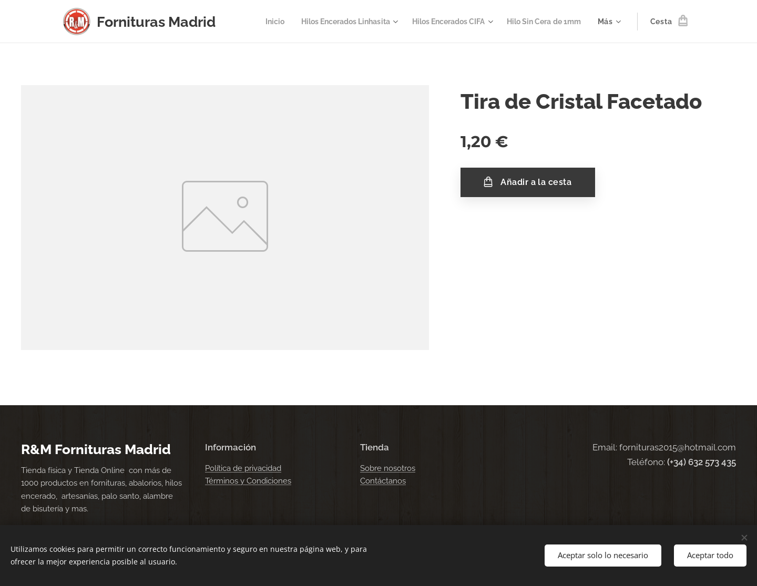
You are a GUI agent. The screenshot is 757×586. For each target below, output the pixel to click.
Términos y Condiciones (248, 481)
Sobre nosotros (387, 468)
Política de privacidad (243, 468)
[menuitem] (254, 21)
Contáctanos (383, 481)
